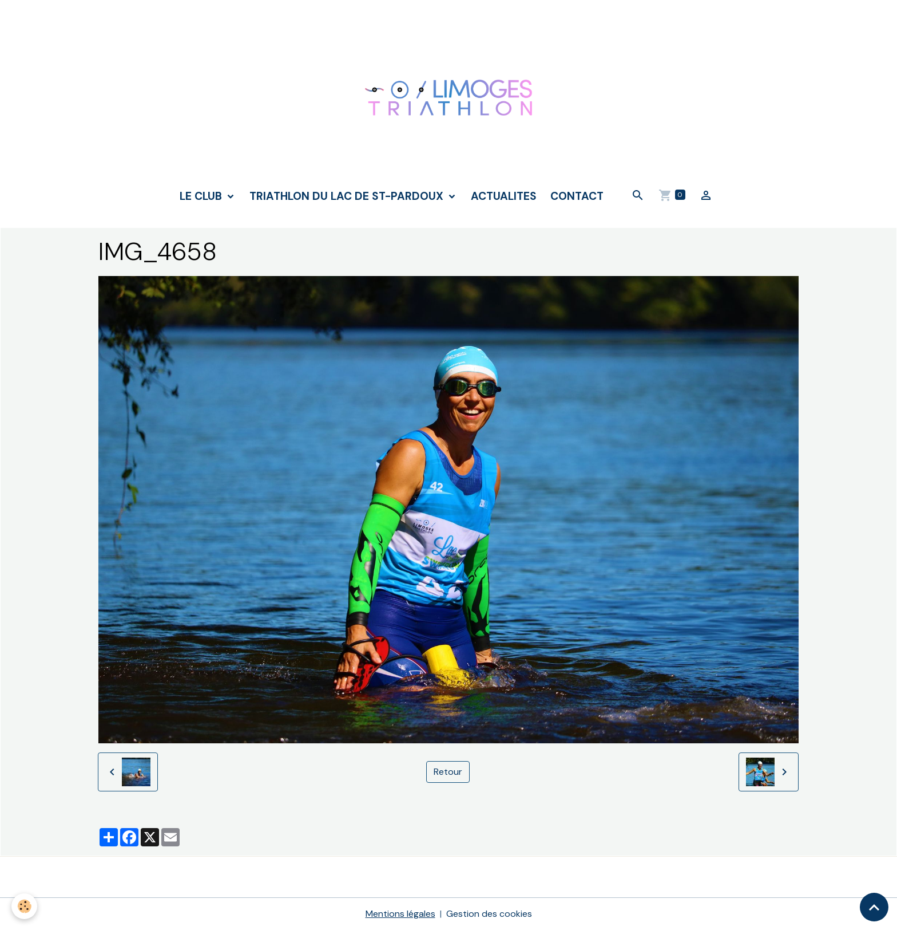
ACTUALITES (504, 196)
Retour (448, 772)
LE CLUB (202, 196)
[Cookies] (24, 906)
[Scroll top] (874, 907)
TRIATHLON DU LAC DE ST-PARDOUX (347, 196)
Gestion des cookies (489, 914)
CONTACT (577, 196)
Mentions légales (400, 914)
